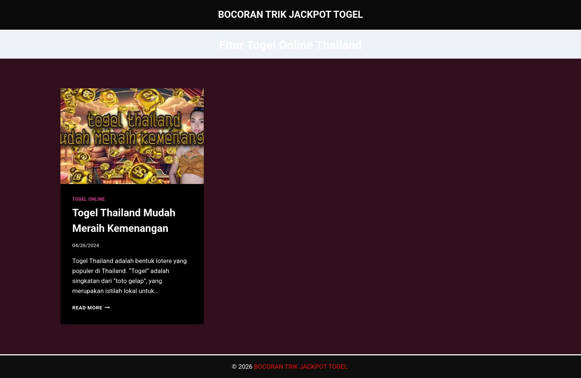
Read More (91, 307)
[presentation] (132, 136)
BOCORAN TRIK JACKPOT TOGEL (301, 366)
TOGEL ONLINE (88, 199)
